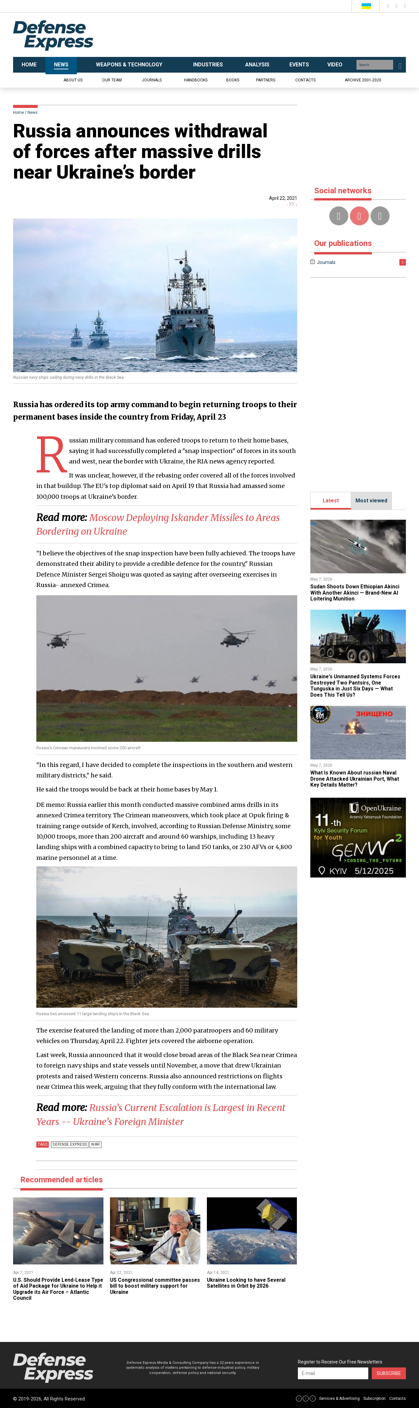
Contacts (305, 80)
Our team (112, 80)
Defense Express (69, 1144)
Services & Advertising (339, 1398)
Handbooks (196, 80)
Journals (152, 80)
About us (73, 80)
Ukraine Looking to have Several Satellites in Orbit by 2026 (247, 1282)
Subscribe (389, 1372)
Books (232, 80)
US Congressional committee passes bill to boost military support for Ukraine (154, 1285)
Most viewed (371, 500)
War (94, 1144)
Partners (265, 80)
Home (18, 112)
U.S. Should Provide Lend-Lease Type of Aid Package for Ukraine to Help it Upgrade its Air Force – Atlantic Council (57, 1288)
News (32, 112)
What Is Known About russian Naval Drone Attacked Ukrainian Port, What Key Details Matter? (356, 779)
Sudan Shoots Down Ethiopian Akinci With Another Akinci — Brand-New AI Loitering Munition (355, 592)
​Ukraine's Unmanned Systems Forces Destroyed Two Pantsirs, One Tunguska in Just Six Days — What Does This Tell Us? (356, 685)
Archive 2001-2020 (363, 80)
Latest (331, 500)
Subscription (374, 1398)
